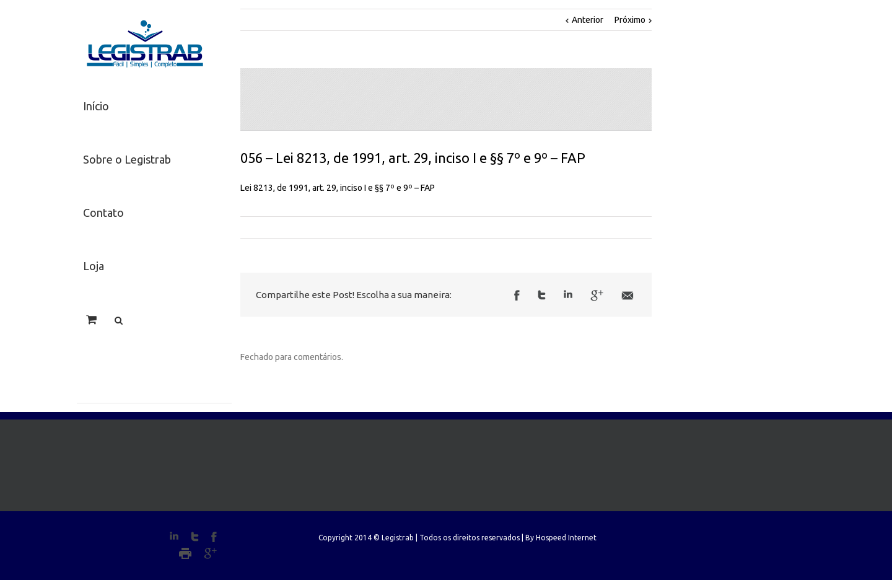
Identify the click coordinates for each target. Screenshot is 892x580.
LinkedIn (568, 294)
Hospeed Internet (566, 538)
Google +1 (596, 295)
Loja (93, 266)
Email (627, 295)
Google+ (210, 553)
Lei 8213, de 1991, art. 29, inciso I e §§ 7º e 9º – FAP (337, 188)
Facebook (517, 295)
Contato (103, 212)
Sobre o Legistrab (127, 159)
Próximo (629, 20)
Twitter (542, 295)
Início (96, 106)
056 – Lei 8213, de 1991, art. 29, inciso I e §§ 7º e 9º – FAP (412, 157)
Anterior (587, 20)
